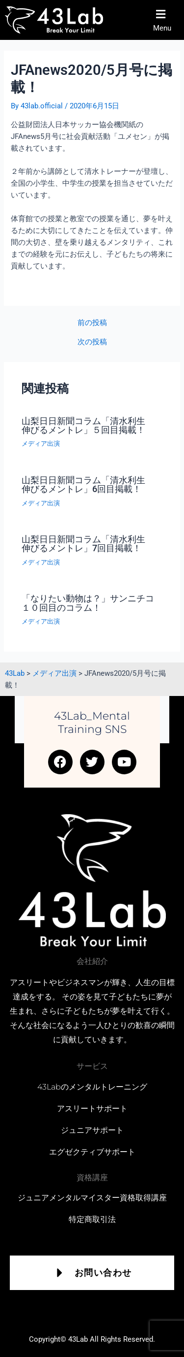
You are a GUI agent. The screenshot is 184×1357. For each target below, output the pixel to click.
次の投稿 (92, 342)
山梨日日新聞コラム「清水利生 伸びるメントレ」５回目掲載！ (88, 425)
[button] (165, 20)
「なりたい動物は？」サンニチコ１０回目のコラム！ (88, 602)
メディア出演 (41, 443)
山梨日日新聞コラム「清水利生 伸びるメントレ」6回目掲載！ (88, 484)
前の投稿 (92, 323)
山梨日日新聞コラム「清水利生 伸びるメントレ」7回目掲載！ (88, 543)
